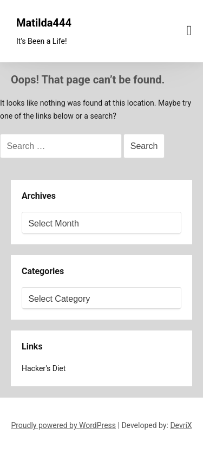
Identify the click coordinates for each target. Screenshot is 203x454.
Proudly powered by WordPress (63, 425)
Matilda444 (43, 22)
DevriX (181, 425)
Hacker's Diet (44, 368)
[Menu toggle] (189, 30)
